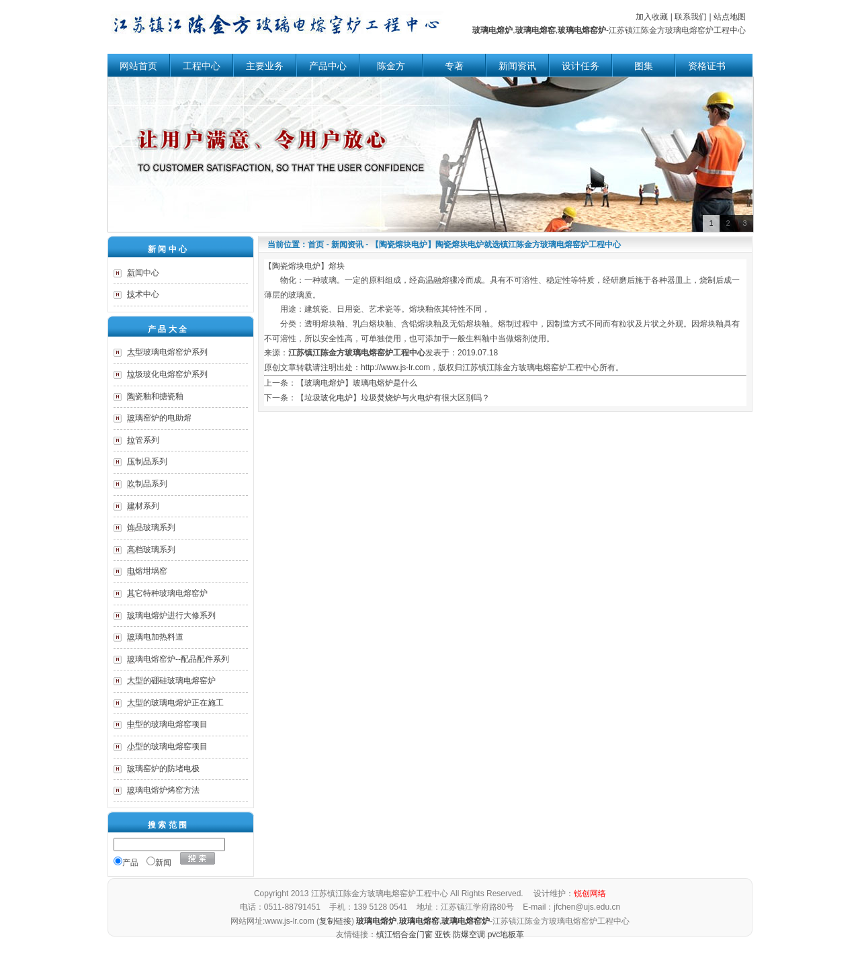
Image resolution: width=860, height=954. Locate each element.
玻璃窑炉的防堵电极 (163, 768)
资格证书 (707, 66)
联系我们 (691, 16)
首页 (316, 244)
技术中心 (143, 294)
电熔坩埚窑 (147, 571)
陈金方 (391, 66)
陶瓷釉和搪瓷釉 (155, 396)
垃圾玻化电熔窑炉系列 (167, 374)
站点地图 (730, 16)
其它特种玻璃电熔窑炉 (167, 593)
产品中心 (328, 66)
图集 (643, 66)
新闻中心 (143, 272)
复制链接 (335, 921)
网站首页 (138, 66)
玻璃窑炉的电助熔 (159, 418)
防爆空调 (469, 934)
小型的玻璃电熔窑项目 (167, 746)
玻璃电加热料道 (155, 637)
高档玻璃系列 (151, 549)
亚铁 (443, 934)
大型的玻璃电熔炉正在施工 (175, 702)
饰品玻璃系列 (151, 527)
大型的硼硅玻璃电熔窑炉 (171, 680)
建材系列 (143, 506)
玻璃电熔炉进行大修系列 (171, 615)
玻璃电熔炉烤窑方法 (163, 790)
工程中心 (201, 66)
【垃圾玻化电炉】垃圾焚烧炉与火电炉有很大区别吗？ (393, 397)
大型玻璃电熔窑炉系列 (167, 352)
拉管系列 (143, 440)
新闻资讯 (517, 66)
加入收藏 (652, 16)
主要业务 (265, 66)
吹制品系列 (147, 483)
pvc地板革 (506, 934)
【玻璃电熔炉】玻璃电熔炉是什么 (356, 383)
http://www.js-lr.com (395, 367)
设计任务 (580, 66)
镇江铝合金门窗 (404, 934)
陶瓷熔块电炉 (296, 266)
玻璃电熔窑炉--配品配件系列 (178, 659)
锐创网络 (590, 893)
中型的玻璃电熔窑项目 (167, 724)
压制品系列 (147, 461)
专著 (454, 66)
